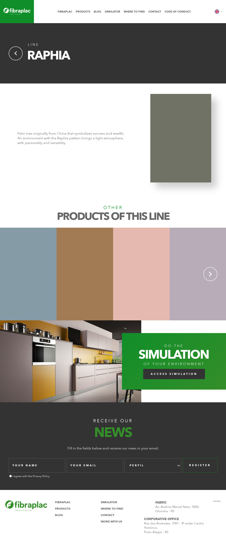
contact (154, 11)
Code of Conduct (178, 11)
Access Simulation (174, 374)
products (83, 11)
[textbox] (138, 465)
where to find (134, 11)
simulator (112, 11)
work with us (111, 522)
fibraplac (65, 11)
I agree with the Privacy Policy (31, 476)
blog (97, 11)
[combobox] (153, 465)
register (200, 465)
